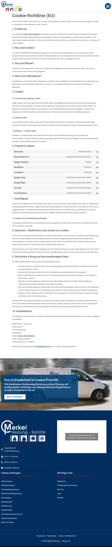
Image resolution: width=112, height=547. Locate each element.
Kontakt (60, 498)
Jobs (59, 493)
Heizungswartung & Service (11, 514)
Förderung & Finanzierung (67, 485)
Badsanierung (6, 481)
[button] (108, 6)
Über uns (60, 489)
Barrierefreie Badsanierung (11, 493)
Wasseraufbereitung (9, 518)
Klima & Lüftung (7, 522)
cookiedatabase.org (42, 346)
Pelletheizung (6, 506)
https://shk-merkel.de (31, 34)
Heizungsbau (6, 498)
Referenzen (61, 481)
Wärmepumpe (6, 502)
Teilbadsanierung (8, 485)
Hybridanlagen (6, 510)
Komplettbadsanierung (10, 489)
